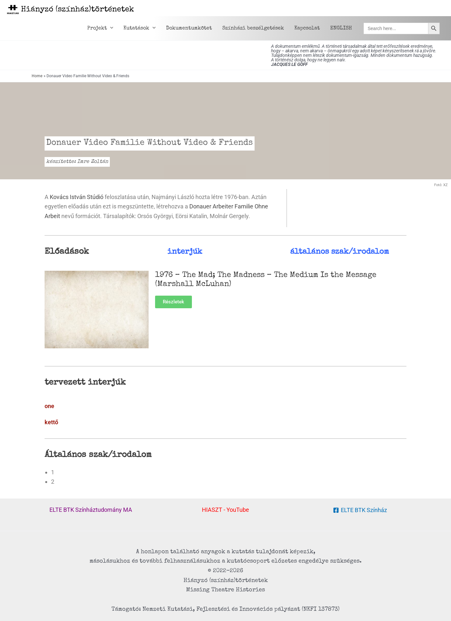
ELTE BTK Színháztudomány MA (90, 509)
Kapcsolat (307, 28)
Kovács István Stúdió (76, 197)
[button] (110, 28)
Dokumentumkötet (189, 28)
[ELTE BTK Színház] (360, 510)
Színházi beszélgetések (253, 28)
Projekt (100, 28)
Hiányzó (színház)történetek (77, 10)
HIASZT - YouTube (225, 509)
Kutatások (139, 28)
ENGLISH (341, 28)
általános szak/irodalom (339, 252)
